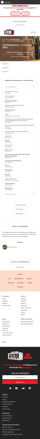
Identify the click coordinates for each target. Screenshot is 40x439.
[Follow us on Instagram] (30, 388)
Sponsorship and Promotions (10, 424)
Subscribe (15, 13)
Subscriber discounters (27, 321)
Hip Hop (11, 283)
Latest (4, 299)
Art (9, 279)
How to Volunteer (7, 415)
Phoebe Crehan (19, 41)
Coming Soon (6, 321)
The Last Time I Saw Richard (13, 160)
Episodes (4, 303)
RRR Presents (6, 326)
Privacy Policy (6, 409)
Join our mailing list (20, 373)
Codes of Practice (7, 404)
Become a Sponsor (7, 427)
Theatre (20, 287)
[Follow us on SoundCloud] (23, 388)
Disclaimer (5, 406)
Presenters (24, 305)
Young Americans (10, 183)
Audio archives (6, 305)
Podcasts (23, 303)
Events (4, 319)
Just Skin (7, 174)
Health (29, 279)
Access (4, 399)
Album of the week (26, 308)
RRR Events (5, 324)
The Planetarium (15, 39)
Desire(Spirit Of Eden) (11, 100)
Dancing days (9, 188)
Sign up (20, 382)
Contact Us (5, 397)
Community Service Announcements (12, 434)
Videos (23, 314)
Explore (23, 296)
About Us (5, 394)
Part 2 (4, 71)
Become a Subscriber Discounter (11, 429)
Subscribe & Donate (26, 319)
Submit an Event (6, 335)
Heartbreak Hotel (10, 110)
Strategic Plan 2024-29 (8, 402)
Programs (23, 301)
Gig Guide (5, 328)
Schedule (23, 299)
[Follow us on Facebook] (16, 388)
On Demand (5, 296)
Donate (25, 13)
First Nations (18, 279)
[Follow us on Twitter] (10, 388)
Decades (7, 140)
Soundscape (24, 310)
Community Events (7, 333)
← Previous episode (20, 205)
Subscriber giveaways (27, 324)
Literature (21, 283)
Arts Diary (5, 330)
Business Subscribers (8, 432)
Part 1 (4, 67)
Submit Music (6, 420)
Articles (23, 312)
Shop (3, 342)
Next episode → (20, 213)
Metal (30, 283)
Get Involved (6, 413)
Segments (5, 301)
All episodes (20, 209)
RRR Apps (26, 367)
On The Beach (9, 169)
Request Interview (7, 418)
